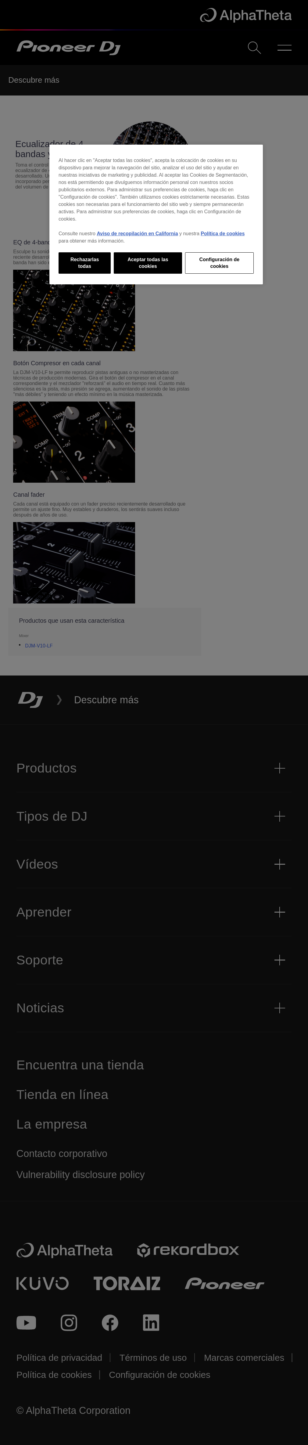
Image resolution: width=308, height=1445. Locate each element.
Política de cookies (223, 233)
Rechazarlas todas (84, 263)
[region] (156, 215)
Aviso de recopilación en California (137, 233)
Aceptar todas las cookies (147, 263)
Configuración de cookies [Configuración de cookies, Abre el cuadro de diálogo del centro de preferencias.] (219, 263)
